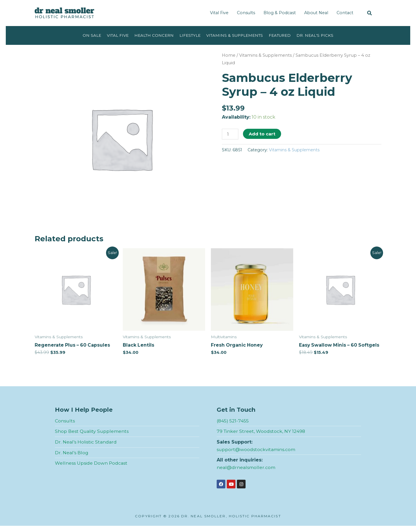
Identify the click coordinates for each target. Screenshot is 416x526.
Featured (281, 35)
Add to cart (262, 134)
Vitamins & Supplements (235, 35)
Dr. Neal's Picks (316, 35)
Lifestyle (190, 35)
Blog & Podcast (279, 12)
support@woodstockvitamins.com (256, 449)
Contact (345, 12)
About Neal (316, 12)
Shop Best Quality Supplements (92, 431)
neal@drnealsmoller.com (246, 467)
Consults (246, 12)
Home (229, 55)
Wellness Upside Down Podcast (91, 463)
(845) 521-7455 (233, 421)
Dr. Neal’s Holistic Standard (86, 442)
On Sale (90, 35)
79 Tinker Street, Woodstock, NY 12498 (261, 431)
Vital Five (219, 12)
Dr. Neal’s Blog (71, 452)
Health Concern (153, 35)
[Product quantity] (230, 134)
